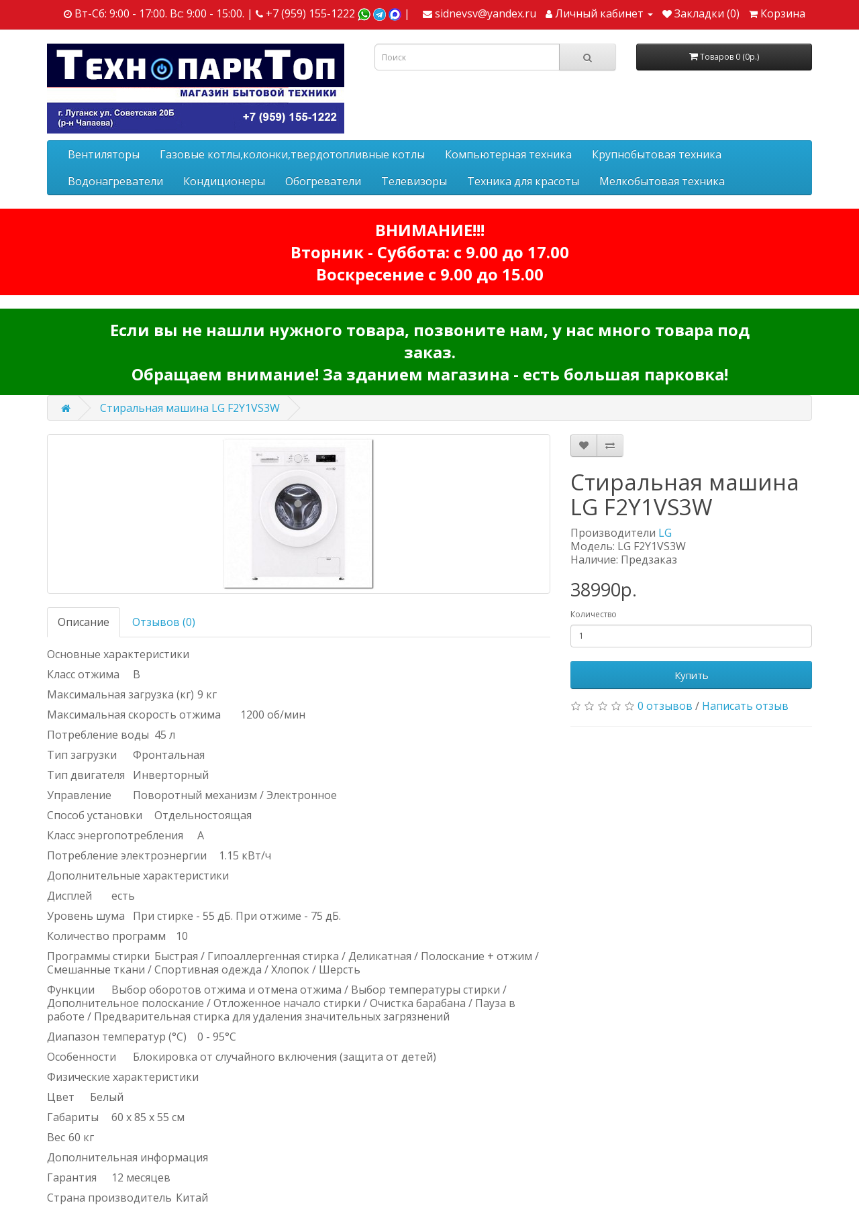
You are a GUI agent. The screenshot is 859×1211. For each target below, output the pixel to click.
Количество (593, 614)
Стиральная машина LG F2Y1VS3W (190, 408)
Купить (691, 675)
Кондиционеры (224, 181)
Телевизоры (414, 181)
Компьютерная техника (508, 154)
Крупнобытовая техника (656, 154)
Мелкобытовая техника (662, 181)
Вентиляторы (104, 154)
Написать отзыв (745, 705)
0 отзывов (665, 705)
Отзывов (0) (163, 622)
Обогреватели (323, 181)
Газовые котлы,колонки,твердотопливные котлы (292, 154)
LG (665, 532)
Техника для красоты (523, 181)
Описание (83, 622)
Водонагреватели (115, 181)
